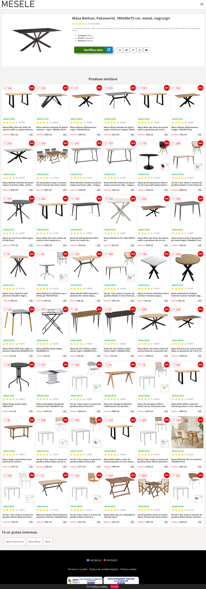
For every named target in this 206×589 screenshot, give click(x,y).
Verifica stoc (98, 50)
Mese (48, 541)
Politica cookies (128, 569)
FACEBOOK (94, 560)
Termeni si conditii (78, 569)
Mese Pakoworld (14, 541)
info (31, 134)
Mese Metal (34, 541)
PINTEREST (110, 560)
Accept (114, 586)
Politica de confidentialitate (104, 569)
